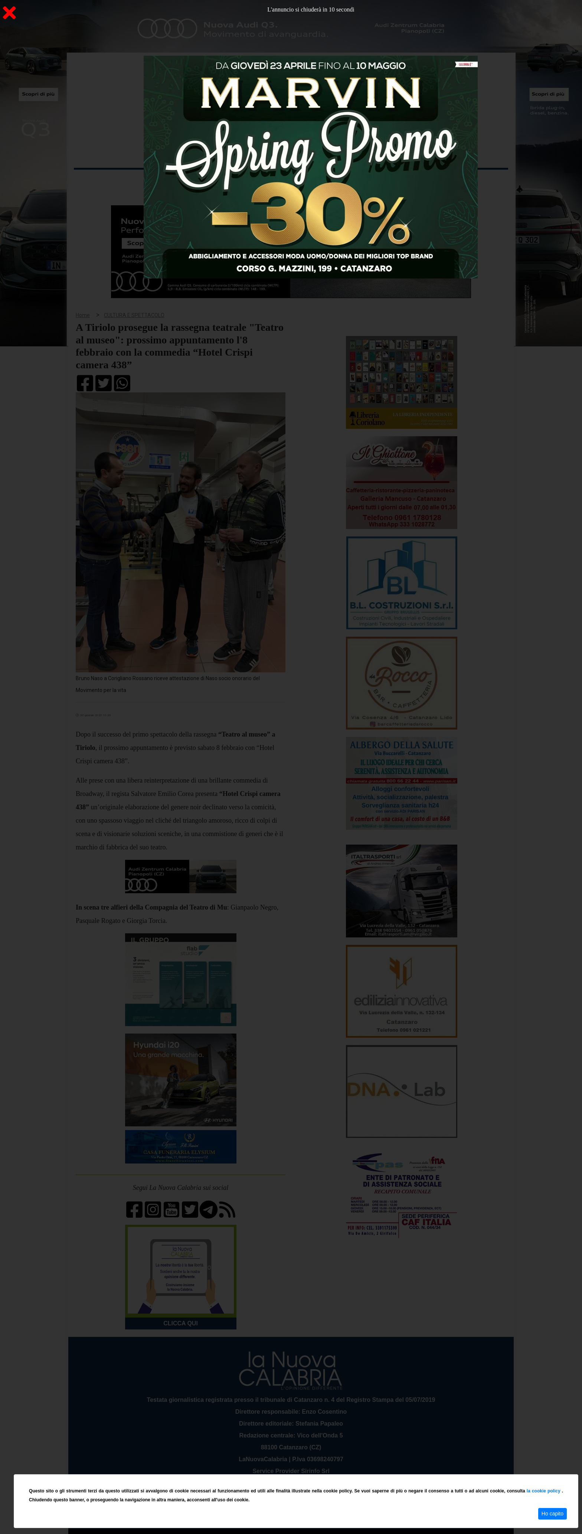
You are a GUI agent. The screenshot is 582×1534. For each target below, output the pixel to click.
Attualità (232, 181)
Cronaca (151, 181)
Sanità (205, 181)
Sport (292, 181)
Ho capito (552, 1514)
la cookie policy (544, 1491)
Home (92, 180)
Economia (264, 181)
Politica (179, 181)
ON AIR (479, 182)
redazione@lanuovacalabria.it (307, 1471)
